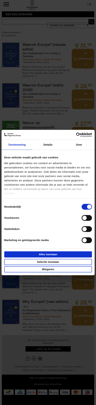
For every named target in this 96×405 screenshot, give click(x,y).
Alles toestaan (48, 254)
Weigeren (48, 269)
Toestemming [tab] (17, 144)
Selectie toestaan (48, 261)
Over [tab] (79, 144)
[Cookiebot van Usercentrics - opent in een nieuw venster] (76, 134)
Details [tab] (48, 144)
